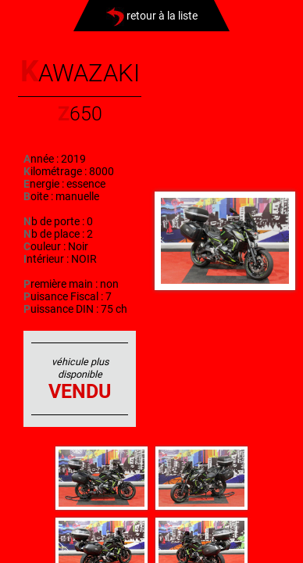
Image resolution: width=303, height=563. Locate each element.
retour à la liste (152, 15)
